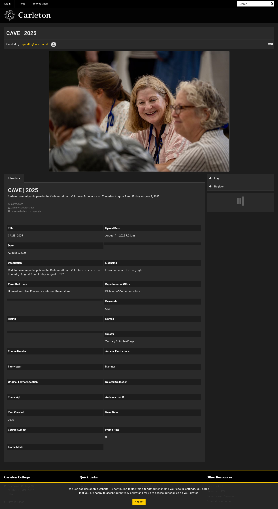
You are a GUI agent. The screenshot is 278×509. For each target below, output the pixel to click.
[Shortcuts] (270, 43)
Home (22, 3)
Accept (139, 502)
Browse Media (40, 3)
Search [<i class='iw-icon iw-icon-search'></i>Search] (272, 3)
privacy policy (129, 493)
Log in (7, 3)
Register (216, 186)
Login (215, 178)
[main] (139, 246)
